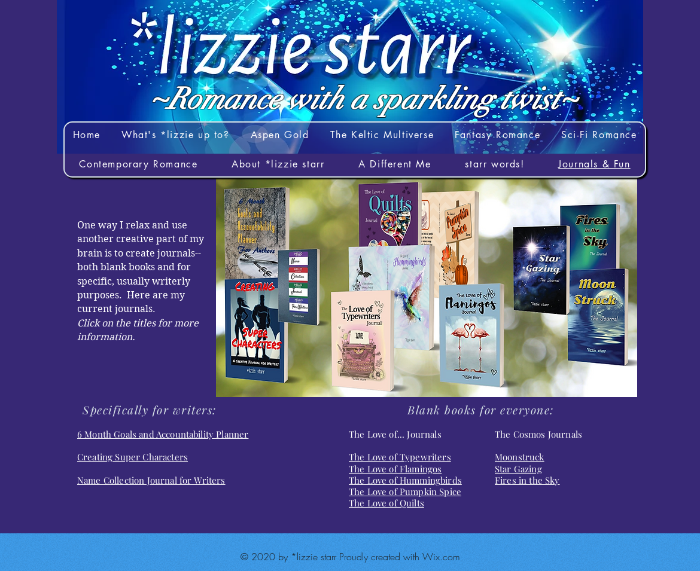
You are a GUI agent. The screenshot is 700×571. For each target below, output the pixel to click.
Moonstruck (519, 457)
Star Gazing (518, 469)
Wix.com (441, 556)
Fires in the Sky (527, 480)
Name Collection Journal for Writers (151, 480)
